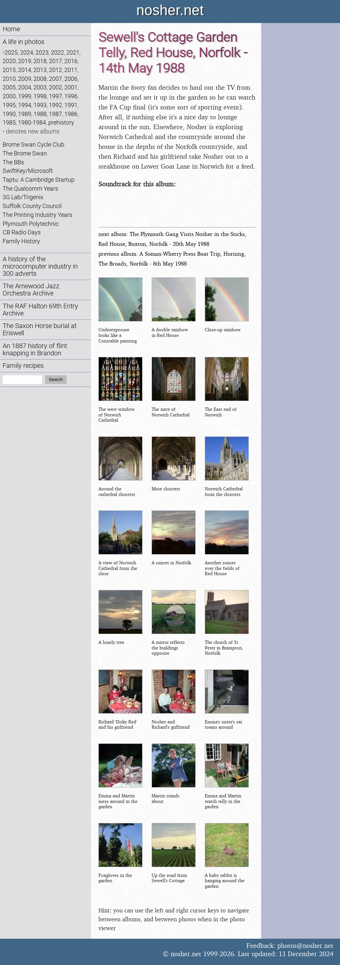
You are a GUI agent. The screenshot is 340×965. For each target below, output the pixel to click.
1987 (55, 113)
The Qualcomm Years (30, 188)
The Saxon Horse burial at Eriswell (39, 329)
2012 (55, 69)
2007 (55, 78)
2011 (70, 69)
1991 (70, 105)
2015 (9, 69)
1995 (9, 105)
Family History (21, 241)
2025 (11, 52)
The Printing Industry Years (37, 214)
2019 (24, 61)
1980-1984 (32, 122)
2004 (24, 87)
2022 (57, 52)
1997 (55, 96)
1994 (24, 105)
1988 (40, 113)
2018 (40, 61)
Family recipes (23, 365)
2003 (40, 87)
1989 (24, 113)
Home (11, 29)
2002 (55, 87)
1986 (70, 113)
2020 (9, 61)
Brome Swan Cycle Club (33, 144)
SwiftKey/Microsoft (28, 170)
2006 (70, 78)
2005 (9, 87)
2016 (70, 61)
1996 (70, 96)
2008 (40, 78)
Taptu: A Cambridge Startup (38, 179)
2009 (24, 78)
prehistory (61, 122)
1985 (9, 122)
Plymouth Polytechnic (31, 223)
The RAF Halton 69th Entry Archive (40, 309)
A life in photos (23, 42)
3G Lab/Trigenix (23, 197)
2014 (24, 69)
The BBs (13, 162)
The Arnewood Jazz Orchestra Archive (31, 289)
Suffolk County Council (32, 205)
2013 (40, 69)
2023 (42, 52)
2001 (70, 87)
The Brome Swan (25, 153)
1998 (40, 96)
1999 (24, 96)
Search (56, 379)
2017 (55, 61)
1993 (40, 105)
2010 (9, 78)
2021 (72, 52)
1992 (55, 105)
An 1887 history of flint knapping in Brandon (35, 349)
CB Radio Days (22, 232)
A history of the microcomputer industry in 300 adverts (40, 266)
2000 (9, 96)
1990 (9, 113)
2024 (26, 52)
